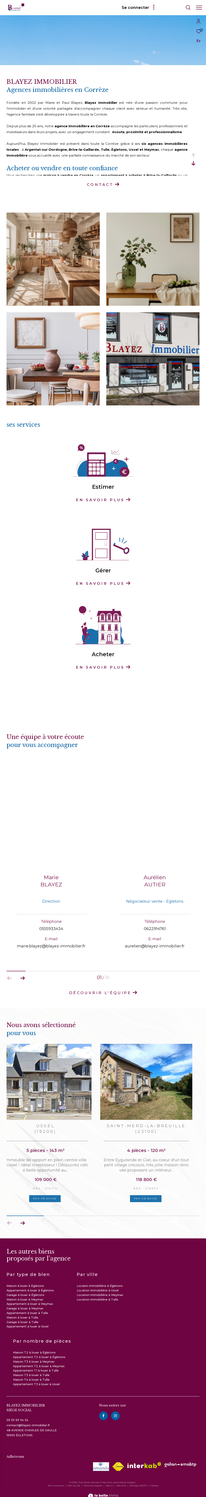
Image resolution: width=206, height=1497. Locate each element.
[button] (22, 1217)
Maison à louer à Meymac (25, 1294)
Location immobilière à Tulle (97, 1294)
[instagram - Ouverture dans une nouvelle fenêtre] (115, 1410)
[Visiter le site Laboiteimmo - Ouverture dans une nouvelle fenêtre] (103, 1488)
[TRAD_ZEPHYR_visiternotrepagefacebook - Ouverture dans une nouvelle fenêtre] (103, 1410)
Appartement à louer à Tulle (27, 1307)
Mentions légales (93, 1480)
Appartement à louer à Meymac (30, 1298)
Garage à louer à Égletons (25, 1289)
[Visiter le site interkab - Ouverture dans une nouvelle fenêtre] (144, 1460)
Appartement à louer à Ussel (27, 1321)
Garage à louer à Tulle (22, 1316)
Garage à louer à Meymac (25, 1303)
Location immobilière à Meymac (100, 1289)
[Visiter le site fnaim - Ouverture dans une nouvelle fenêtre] (118, 1461)
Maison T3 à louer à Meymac (34, 1356)
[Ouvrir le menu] (199, 7)
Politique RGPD (138, 1480)
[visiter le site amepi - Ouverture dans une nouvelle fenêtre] (101, 1461)
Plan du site (74, 1480)
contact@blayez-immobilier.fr (28, 1419)
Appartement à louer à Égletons (30, 1285)
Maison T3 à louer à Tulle (31, 1369)
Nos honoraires (56, 1480)
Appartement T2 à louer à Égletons (39, 1351)
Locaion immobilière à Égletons (100, 1280)
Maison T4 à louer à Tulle (31, 1374)
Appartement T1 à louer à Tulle (36, 1365)
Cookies (154, 1480)
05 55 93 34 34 (17, 1414)
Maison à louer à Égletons (25, 1280)
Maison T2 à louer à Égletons (34, 1347)
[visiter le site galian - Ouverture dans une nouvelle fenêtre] (180, 1459)
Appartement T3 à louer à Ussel (36, 1378)
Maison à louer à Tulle (22, 1312)
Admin (110, 1480)
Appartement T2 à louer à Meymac (39, 1360)
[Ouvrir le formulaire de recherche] (176, 7)
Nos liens (122, 1480)
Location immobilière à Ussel (98, 1285)
